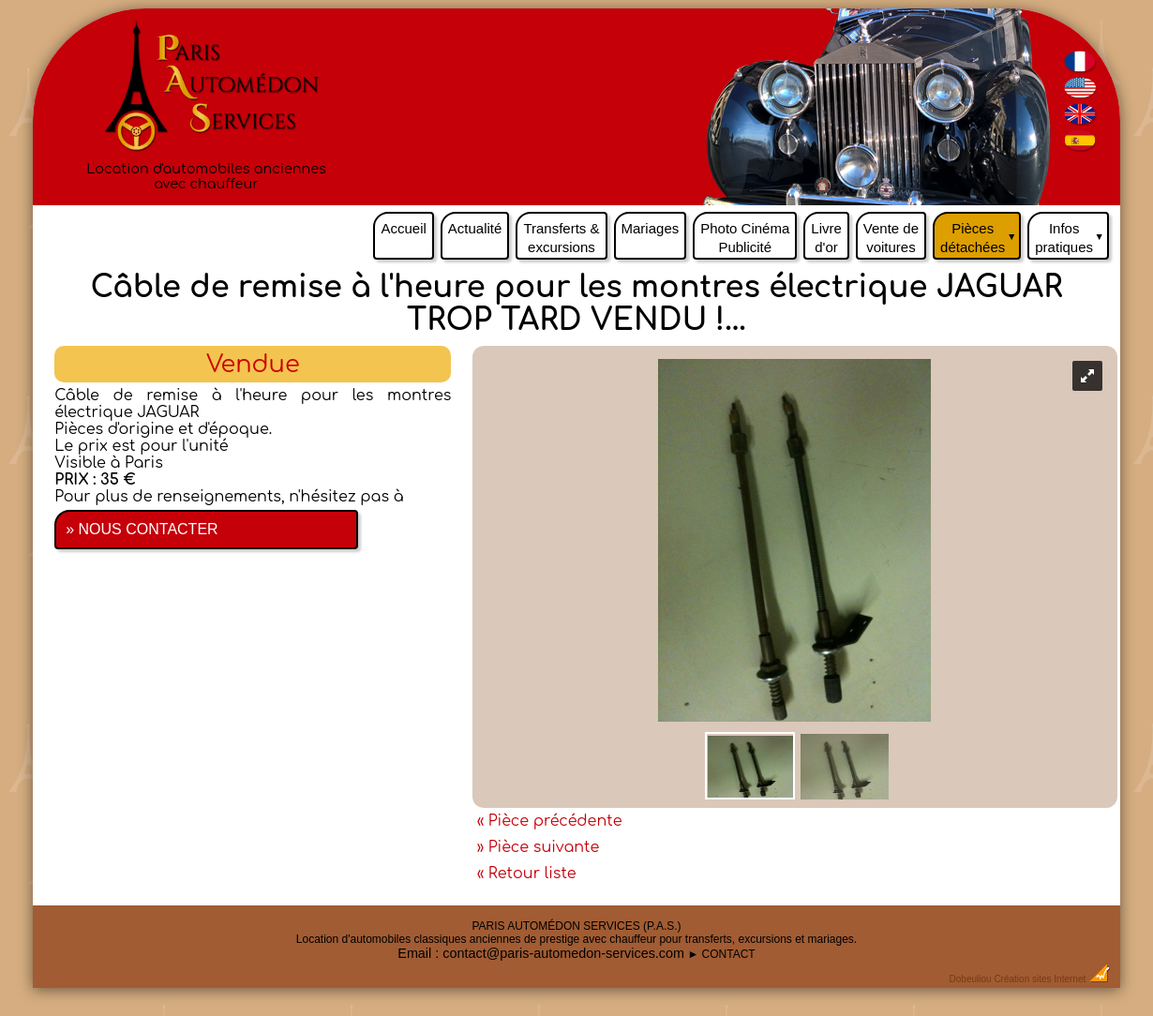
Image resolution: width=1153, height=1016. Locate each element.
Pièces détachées (980, 233)
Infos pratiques (1072, 233)
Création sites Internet (1040, 979)
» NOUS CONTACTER (141, 529)
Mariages (650, 228)
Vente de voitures (891, 237)
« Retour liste (526, 873)
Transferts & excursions (561, 237)
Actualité (475, 228)
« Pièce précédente (549, 821)
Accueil (403, 228)
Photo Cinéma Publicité (744, 237)
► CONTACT (721, 954)
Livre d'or (826, 237)
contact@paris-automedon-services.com (563, 953)
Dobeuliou (971, 979)
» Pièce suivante (538, 847)
